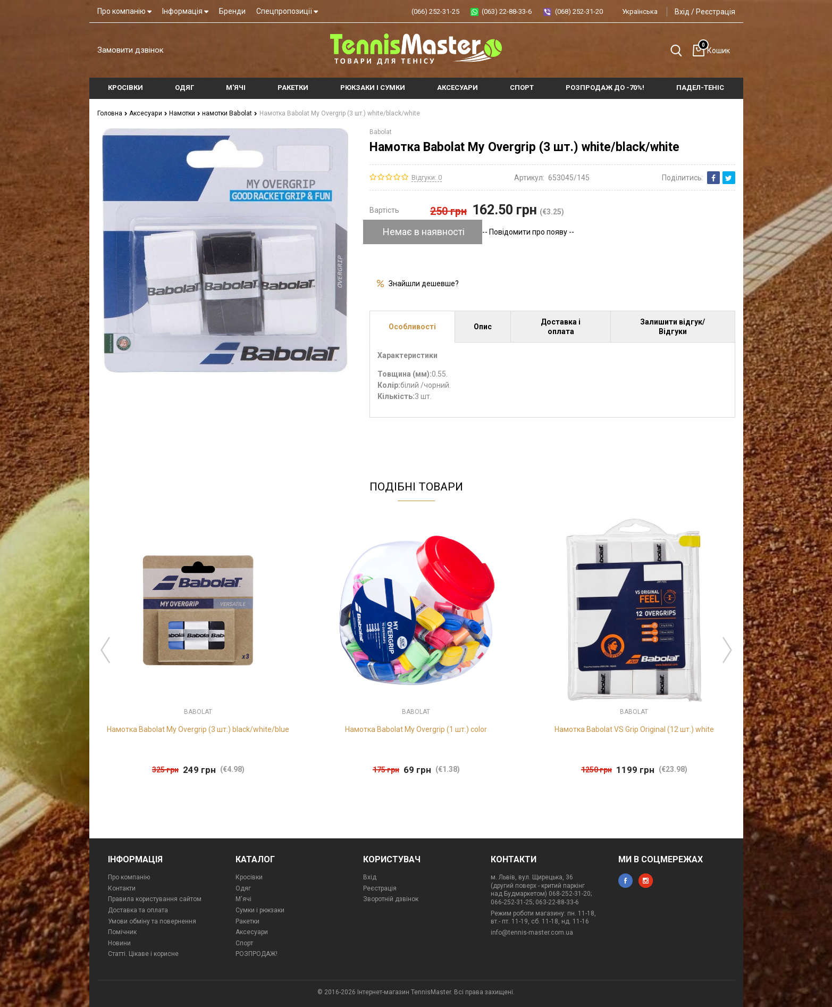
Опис (483, 326)
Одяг (243, 888)
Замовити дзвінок (130, 50)
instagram (645, 880)
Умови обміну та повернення (152, 921)
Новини (119, 943)
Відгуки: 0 (426, 177)
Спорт (244, 943)
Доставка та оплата (138, 910)
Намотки (184, 113)
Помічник (122, 932)
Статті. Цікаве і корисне (143, 954)
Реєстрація (715, 11)
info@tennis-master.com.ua (532, 932)
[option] (198, 647)
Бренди (232, 11)
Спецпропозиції (287, 11)
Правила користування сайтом (154, 899)
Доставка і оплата (561, 327)
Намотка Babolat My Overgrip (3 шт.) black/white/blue (198, 729)
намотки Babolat (228, 113)
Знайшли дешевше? (424, 283)
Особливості (412, 326)
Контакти (122, 888)
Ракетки (247, 921)
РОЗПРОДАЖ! (257, 954)
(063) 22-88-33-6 (507, 11)
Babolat (380, 132)
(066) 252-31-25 (435, 11)
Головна (112, 113)
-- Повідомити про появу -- (528, 232)
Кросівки (249, 877)
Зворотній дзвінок (390, 899)
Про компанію (124, 11)
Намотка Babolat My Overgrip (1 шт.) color (416, 729)
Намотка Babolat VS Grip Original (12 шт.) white (634, 729)
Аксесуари (148, 113)
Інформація (185, 11)
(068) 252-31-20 (579, 11)
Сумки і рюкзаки (260, 910)
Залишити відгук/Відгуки (672, 327)
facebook (625, 880)
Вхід (682, 11)
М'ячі (243, 899)
